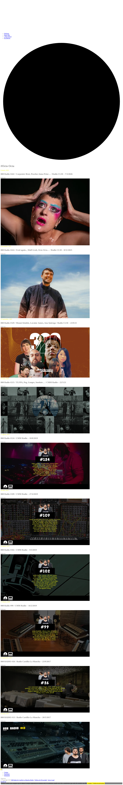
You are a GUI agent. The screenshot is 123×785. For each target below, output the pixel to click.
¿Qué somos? (8, 36)
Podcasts (6, 33)
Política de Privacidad (41, 780)
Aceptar (90, 783)
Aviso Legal (51, 780)
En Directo (7, 38)
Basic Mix (7, 35)
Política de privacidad (98, 783)
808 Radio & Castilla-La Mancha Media (22, 780)
